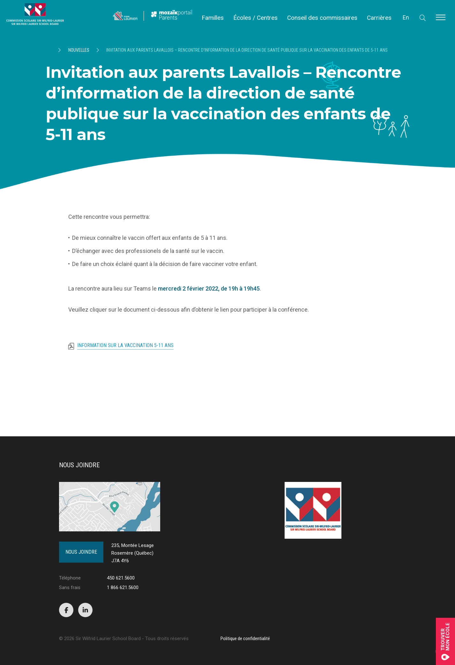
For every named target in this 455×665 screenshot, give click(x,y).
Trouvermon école (445, 641)
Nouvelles (78, 50)
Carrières (379, 18)
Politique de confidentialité (245, 638)
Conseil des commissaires (322, 18)
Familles (213, 18)
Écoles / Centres (255, 18)
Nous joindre (81, 552)
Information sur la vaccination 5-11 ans (125, 353)
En (406, 17)
